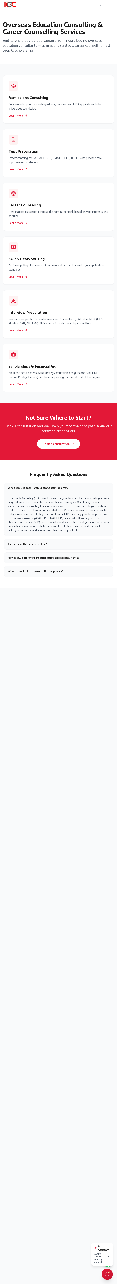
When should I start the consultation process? (35, 571)
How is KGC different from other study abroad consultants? (43, 557)
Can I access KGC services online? (27, 544)
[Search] (101, 5)
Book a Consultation (59, 444)
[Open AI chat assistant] (107, 1274)
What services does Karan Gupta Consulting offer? (38, 487)
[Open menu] (109, 4)
